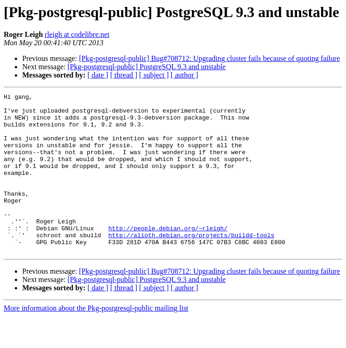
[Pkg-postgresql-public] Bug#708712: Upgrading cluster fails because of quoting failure (209, 58)
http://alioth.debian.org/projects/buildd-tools (191, 264)
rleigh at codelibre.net (77, 34)
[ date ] (97, 75)
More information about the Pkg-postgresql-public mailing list (96, 340)
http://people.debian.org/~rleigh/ (167, 256)
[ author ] (184, 75)
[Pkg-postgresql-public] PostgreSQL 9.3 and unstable (147, 67)
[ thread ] (123, 75)
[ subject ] (154, 75)
